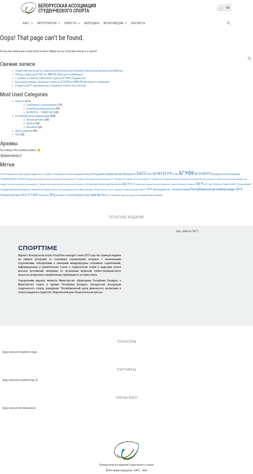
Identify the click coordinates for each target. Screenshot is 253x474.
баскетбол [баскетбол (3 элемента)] (44, 195)
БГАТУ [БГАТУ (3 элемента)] (150, 174)
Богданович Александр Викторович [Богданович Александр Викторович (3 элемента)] (104, 184)
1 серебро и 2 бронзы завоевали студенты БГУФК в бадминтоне (50, 78)
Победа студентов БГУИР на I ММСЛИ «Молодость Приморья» (49, 74)
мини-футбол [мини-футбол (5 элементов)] (98, 195)
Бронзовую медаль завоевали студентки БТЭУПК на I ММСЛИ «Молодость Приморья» (62, 81)
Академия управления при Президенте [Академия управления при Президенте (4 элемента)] (114, 174)
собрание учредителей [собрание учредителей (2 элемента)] (130, 195)
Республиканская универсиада (32, 115)
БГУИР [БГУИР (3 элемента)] (175, 174)
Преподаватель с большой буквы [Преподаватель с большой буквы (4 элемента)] (171, 189)
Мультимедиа (115, 23)
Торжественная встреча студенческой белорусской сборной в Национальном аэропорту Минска (69, 70)
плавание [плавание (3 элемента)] (115, 195)
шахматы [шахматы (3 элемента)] (158, 195)
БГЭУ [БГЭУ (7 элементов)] (198, 174)
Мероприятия (49, 23)
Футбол (30, 123)
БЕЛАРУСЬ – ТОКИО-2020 (40, 112)
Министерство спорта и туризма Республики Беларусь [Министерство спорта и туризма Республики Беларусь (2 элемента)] (117, 189)
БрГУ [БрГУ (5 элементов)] (126, 184)
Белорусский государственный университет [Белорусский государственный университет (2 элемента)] (96, 179)
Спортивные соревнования (41, 104)
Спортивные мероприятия (40, 108)
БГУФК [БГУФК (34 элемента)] (186, 173)
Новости (72, 23)
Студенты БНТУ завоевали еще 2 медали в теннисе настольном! (50, 85)
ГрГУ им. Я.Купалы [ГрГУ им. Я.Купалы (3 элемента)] (213, 184)
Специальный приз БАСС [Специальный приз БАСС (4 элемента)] (13, 195)
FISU (17, 134)
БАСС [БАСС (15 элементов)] (141, 173)
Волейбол (31, 127)
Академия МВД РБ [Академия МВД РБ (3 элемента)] (83, 174)
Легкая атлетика (35, 119)
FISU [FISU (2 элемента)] (2, 174)
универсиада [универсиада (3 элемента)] (146, 195)
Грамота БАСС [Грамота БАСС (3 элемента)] (230, 184)
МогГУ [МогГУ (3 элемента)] (143, 189)
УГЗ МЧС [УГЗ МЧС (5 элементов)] (33, 195)
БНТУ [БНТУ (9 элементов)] (207, 174)
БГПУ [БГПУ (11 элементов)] (167, 173)
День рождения (24, 130)
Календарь (92, 23)
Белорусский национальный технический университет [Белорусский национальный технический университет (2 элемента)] (63, 184)
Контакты (138, 23)
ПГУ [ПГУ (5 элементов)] (149, 189)
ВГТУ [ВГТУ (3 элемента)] (132, 184)
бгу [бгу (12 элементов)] (52, 194)
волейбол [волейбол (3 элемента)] (61, 195)
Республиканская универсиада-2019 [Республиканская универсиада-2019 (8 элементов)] (216, 189)
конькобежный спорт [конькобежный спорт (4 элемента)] (78, 195)
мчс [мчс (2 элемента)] (108, 195)
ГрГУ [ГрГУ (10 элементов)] (199, 183)
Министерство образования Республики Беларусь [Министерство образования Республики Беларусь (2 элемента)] (73, 189)
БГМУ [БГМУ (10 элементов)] (157, 173)
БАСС (28, 23)
